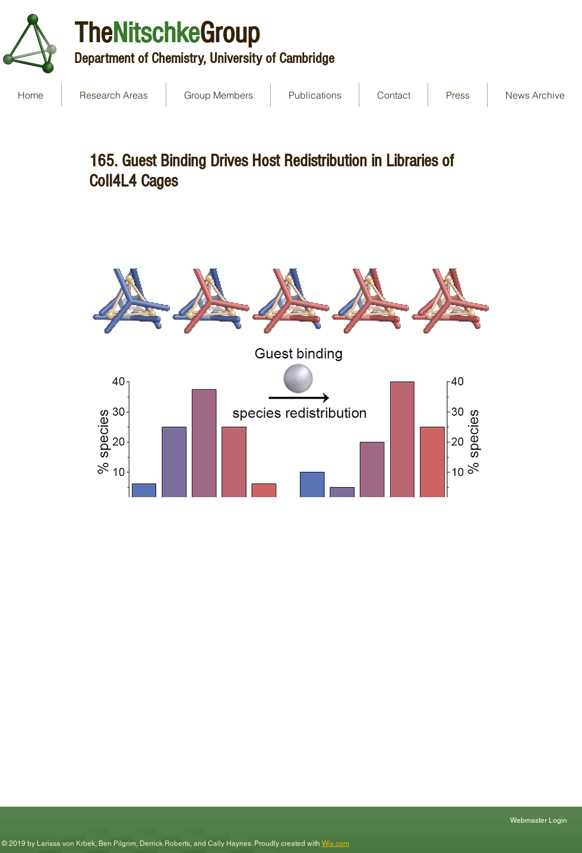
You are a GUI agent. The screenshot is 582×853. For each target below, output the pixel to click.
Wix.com (335, 843)
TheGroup (167, 33)
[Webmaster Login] (540, 820)
